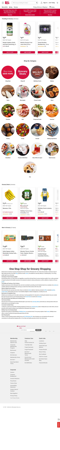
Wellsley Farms (22, 347)
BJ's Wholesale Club (28, 352)
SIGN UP (38, 365)
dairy (17, 309)
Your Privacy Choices (14, 433)
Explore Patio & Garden (30, 14)
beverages (39, 332)
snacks (26, 309)
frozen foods (28, 332)
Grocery (16, 7)
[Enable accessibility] (58, 419)
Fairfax (53, 7)
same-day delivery (36, 337)
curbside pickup (34, 342)
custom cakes (4, 327)
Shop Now (10, 14)
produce (55, 320)
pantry (3, 317)
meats (48, 347)
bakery (29, 325)
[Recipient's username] (27, 366)
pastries (53, 325)
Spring (10, 7)
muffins (45, 325)
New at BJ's (5, 7)
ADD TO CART (10, 73)
